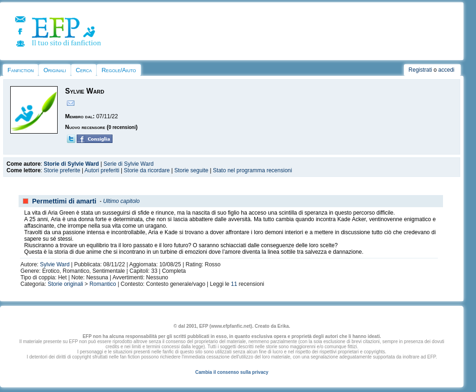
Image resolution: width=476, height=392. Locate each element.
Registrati (420, 70)
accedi (446, 70)
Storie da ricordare (147, 170)
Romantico (102, 284)
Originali (54, 70)
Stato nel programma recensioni (252, 170)
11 (234, 284)
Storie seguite (191, 170)
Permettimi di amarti (64, 201)
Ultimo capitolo (121, 201)
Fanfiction (20, 70)
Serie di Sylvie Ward (129, 164)
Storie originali (65, 284)
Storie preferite (62, 170)
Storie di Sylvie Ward (71, 164)
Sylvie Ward (55, 264)
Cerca (84, 70)
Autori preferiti (102, 170)
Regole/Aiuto (118, 70)
